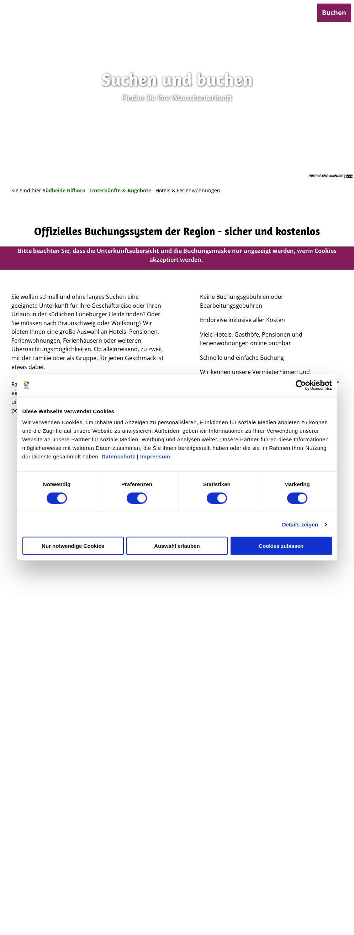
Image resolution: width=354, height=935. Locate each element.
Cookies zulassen (281, 546)
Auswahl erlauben (177, 546)
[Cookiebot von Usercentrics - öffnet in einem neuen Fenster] (301, 385)
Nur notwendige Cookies (73, 546)
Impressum (155, 456)
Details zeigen (300, 524)
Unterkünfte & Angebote (120, 190)
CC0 (349, 176)
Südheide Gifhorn (64, 190)
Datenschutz (118, 456)
